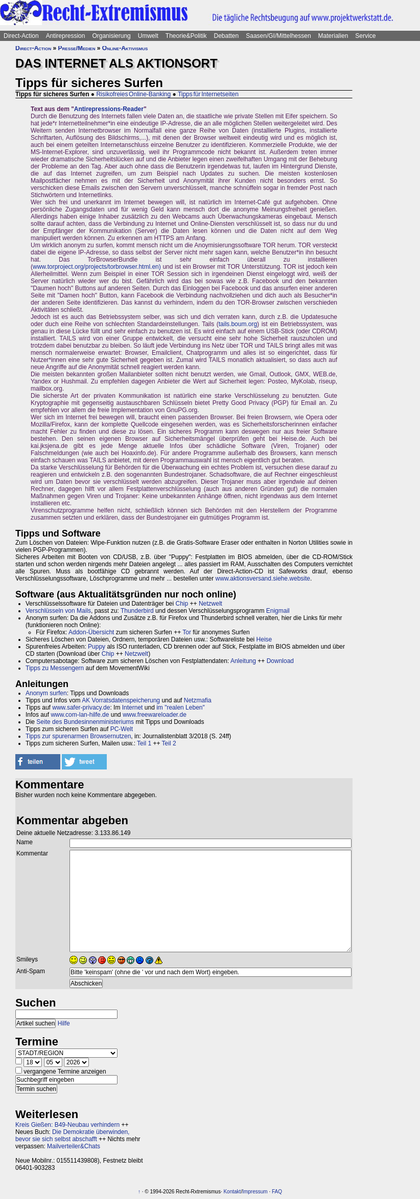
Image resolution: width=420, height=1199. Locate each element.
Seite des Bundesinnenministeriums (85, 721)
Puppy (96, 646)
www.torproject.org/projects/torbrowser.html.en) (97, 266)
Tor (186, 632)
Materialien (333, 35)
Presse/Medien (77, 48)
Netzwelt (210, 603)
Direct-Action (21, 35)
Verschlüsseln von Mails (58, 610)
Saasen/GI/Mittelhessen (278, 35)
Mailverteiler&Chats (73, 1146)
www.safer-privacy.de (81, 707)
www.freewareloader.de (154, 714)
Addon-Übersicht (91, 632)
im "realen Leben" (180, 707)
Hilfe (64, 1023)
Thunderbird (137, 610)
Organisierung (111, 35)
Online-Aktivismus (125, 48)
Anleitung (243, 661)
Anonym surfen (46, 693)
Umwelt (148, 35)
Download (280, 661)
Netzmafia (198, 700)
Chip (182, 603)
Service (365, 35)
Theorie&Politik (186, 35)
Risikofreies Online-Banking (133, 94)
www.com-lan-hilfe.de (80, 714)
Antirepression (65, 35)
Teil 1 (144, 743)
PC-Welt (121, 729)
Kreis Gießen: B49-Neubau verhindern (67, 1124)
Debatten (226, 35)
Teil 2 (169, 743)
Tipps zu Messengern (55, 668)
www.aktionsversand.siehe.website (263, 578)
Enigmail (278, 610)
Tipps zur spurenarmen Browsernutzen (78, 736)
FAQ (277, 1191)
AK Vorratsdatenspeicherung (121, 700)
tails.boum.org (238, 324)
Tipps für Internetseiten (208, 94)
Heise (264, 639)
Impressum (254, 1191)
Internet (132, 707)
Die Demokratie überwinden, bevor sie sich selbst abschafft (72, 1135)
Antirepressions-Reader (109, 109)
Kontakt (232, 1191)
